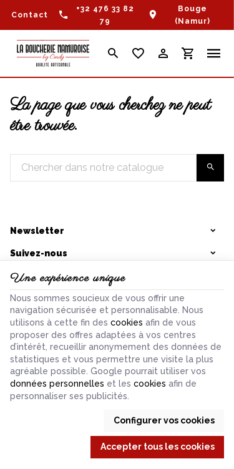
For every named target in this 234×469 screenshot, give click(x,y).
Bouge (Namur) (192, 15)
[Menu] (214, 53)
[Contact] (29, 15)
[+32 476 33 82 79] (97, 15)
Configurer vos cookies (164, 420)
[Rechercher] (112, 53)
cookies (126, 322)
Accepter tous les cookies (157, 447)
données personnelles (57, 384)
